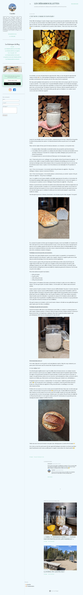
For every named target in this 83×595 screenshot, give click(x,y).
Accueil (12, 46)
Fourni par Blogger (53, 591)
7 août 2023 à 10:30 (59, 470)
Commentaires (30, 586)
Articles (28, 584)
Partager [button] (31, 456)
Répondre (50, 476)
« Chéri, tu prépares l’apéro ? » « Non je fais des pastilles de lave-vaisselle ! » (60, 538)
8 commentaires (51, 541)
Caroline (53, 470)
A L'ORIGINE (12, 36)
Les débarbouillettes (46, 3)
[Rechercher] (74, 3)
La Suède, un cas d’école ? (54, 572)
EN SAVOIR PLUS (12, 34)
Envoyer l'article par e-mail (39, 456)
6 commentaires (51, 574)
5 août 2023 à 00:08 (56, 463)
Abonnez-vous (12, 83)
